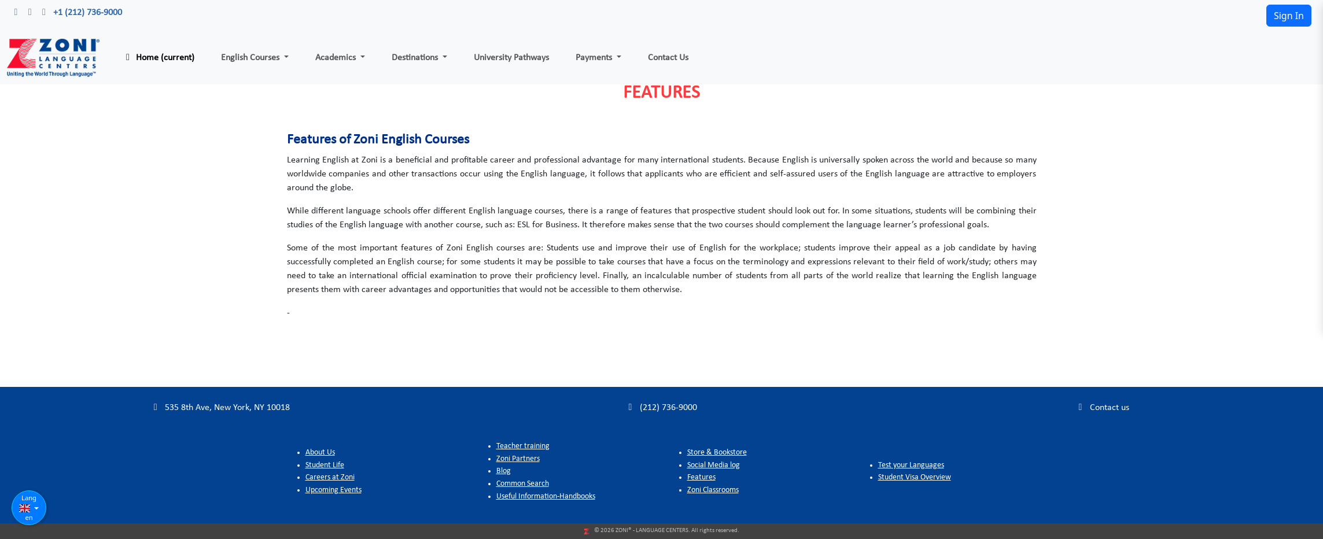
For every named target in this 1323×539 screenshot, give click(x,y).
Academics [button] (336, 57)
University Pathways (511, 57)
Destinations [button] (416, 57)
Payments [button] (595, 57)
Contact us (1102, 407)
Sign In (1289, 15)
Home (158, 57)
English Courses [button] (251, 57)
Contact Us (668, 57)
